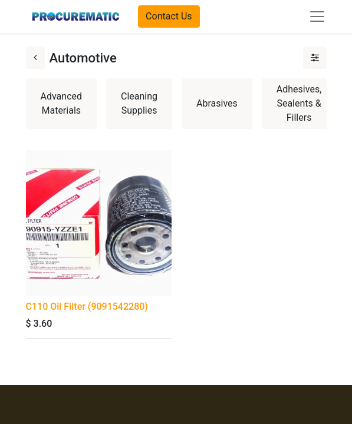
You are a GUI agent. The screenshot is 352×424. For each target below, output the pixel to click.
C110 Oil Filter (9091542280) (87, 306)
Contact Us (169, 16)
